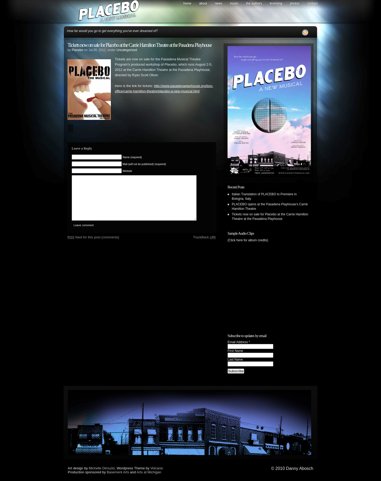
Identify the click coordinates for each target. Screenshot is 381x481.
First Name (235, 351)
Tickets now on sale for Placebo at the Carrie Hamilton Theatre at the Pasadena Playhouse (139, 45)
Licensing (276, 3)
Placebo (77, 50)
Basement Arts (118, 472)
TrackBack (204, 245)
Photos (295, 3)
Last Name (235, 359)
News (218, 3)
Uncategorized (126, 50)
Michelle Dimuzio (102, 468)
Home (187, 3)
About (203, 3)
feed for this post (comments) (93, 245)
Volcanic (156, 468)
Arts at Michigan (149, 472)
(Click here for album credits (247, 240)
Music (234, 3)
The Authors (254, 3)
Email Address (239, 342)
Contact (312, 3)
